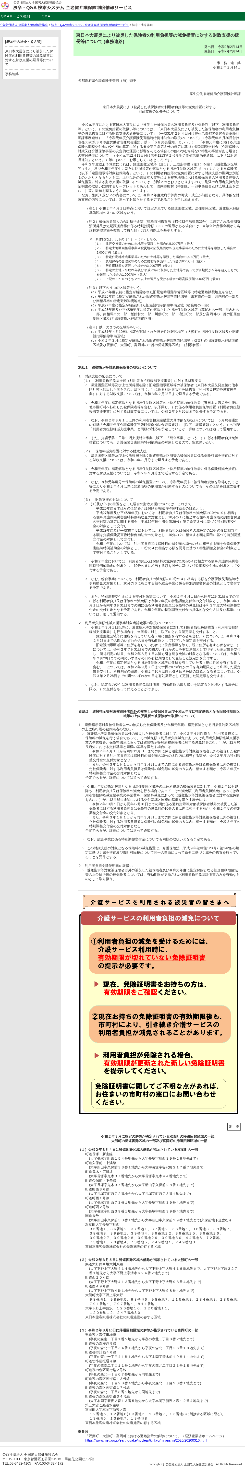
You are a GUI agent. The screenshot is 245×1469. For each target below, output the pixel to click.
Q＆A (46, 16)
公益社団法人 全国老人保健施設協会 (24, 25)
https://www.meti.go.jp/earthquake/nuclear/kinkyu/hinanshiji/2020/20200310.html (146, 1440)
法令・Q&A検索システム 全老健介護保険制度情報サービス (90, 25)
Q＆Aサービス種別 (15, 16)
